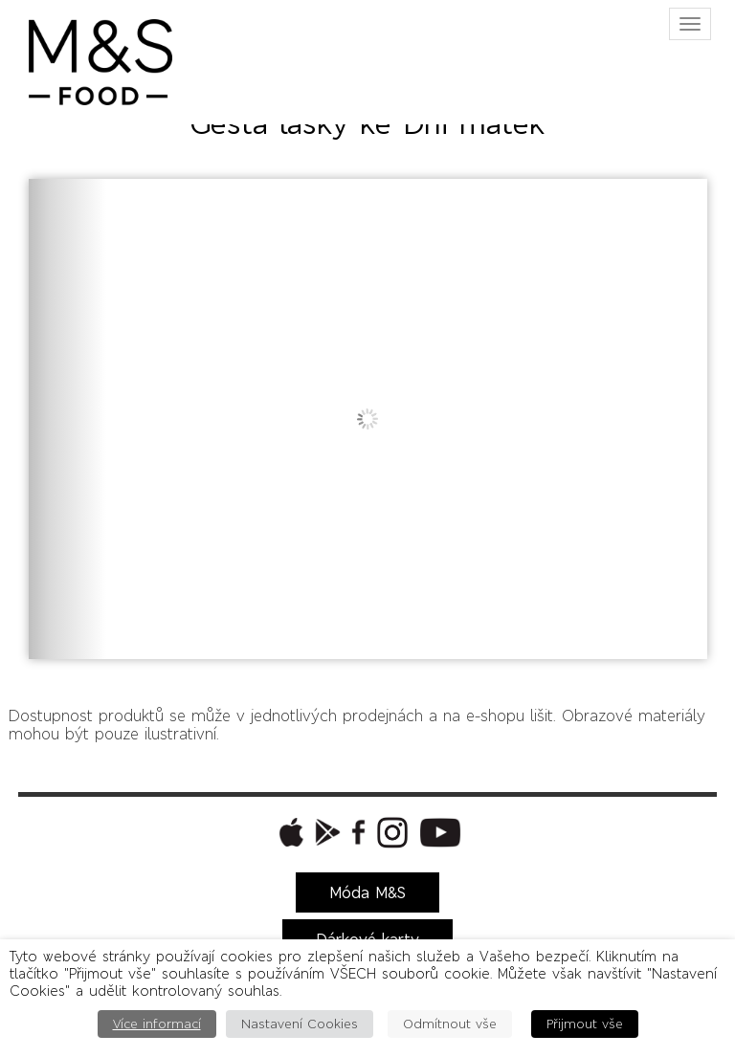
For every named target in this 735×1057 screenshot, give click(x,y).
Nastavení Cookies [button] (299, 1024)
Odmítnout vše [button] (450, 1024)
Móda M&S (367, 892)
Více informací (157, 1024)
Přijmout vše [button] (584, 1024)
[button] (289, 832)
